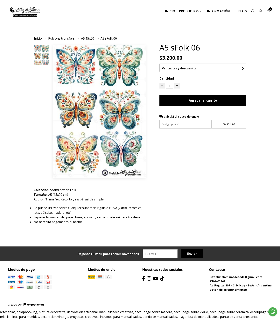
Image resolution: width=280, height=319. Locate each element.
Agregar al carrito (203, 100)
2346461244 (217, 281)
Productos (191, 11)
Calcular (228, 124)
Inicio (170, 11)
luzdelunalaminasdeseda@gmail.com (236, 277)
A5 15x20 (88, 38)
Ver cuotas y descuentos (179, 68)
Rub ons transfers (61, 38)
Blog (242, 11)
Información (220, 11)
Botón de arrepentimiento (228, 290)
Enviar (192, 254)
